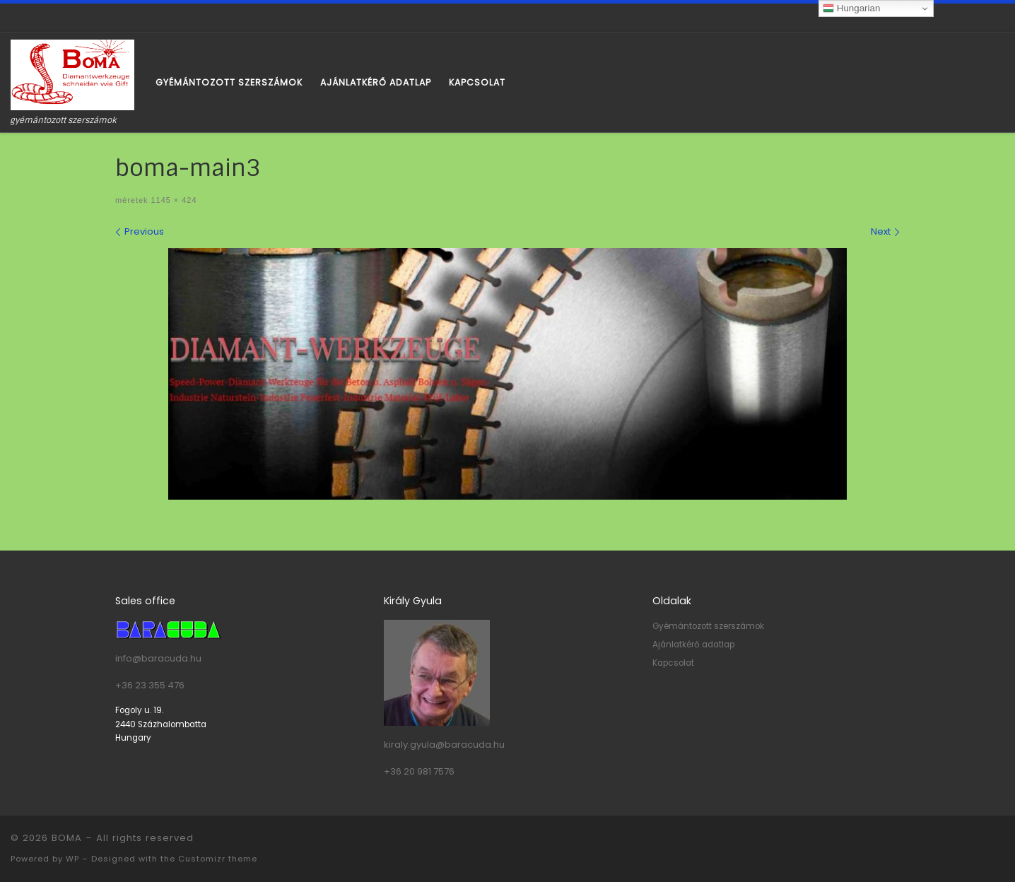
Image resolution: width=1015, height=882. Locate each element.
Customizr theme (217, 858)
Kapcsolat (673, 663)
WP (72, 858)
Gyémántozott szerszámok (708, 626)
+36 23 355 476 (149, 685)
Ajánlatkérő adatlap (693, 644)
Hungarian (851, 8)
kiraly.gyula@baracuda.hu (444, 744)
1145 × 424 (172, 200)
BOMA (67, 838)
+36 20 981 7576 (419, 771)
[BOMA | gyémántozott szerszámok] (72, 73)
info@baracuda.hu (158, 658)
